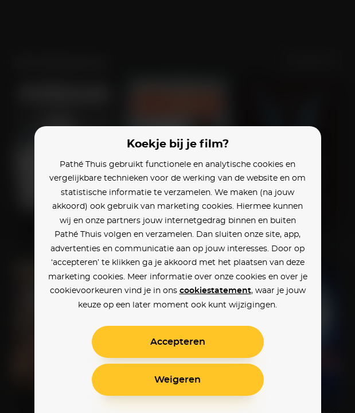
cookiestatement (215, 291)
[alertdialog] (177, 206)
